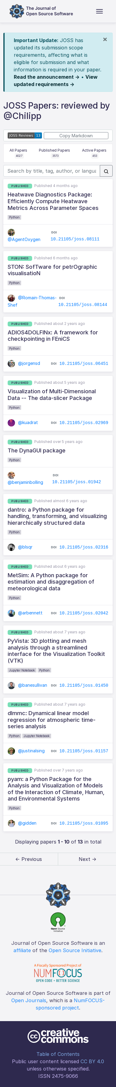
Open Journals (28, 1000)
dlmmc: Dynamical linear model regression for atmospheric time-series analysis (51, 719)
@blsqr (20, 546)
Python (14, 217)
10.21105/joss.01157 (83, 751)
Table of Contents (58, 1054)
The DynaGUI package (36, 450)
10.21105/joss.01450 (83, 685)
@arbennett (25, 612)
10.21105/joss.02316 (83, 547)
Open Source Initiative (75, 950)
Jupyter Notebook (22, 670)
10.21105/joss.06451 (83, 363)
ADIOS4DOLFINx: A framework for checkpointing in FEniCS (53, 335)
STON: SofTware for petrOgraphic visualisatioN (52, 270)
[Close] (105, 39)
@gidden (22, 823)
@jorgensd (24, 363)
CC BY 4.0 (92, 1061)
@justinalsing (26, 750)
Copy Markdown (76, 135)
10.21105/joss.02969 (83, 422)
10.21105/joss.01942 (76, 482)
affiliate (22, 950)
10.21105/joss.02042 (83, 612)
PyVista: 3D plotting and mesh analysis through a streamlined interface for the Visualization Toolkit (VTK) (56, 651)
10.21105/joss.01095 (83, 823)
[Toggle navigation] (99, 11)
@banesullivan (27, 685)
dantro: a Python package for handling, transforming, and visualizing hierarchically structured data (57, 516)
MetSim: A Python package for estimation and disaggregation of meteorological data (51, 582)
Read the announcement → (47, 77)
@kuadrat (23, 422)
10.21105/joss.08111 (75, 239)
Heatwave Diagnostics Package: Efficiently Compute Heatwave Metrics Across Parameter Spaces (53, 201)
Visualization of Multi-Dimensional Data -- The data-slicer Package (52, 394)
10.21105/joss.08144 (82, 304)
